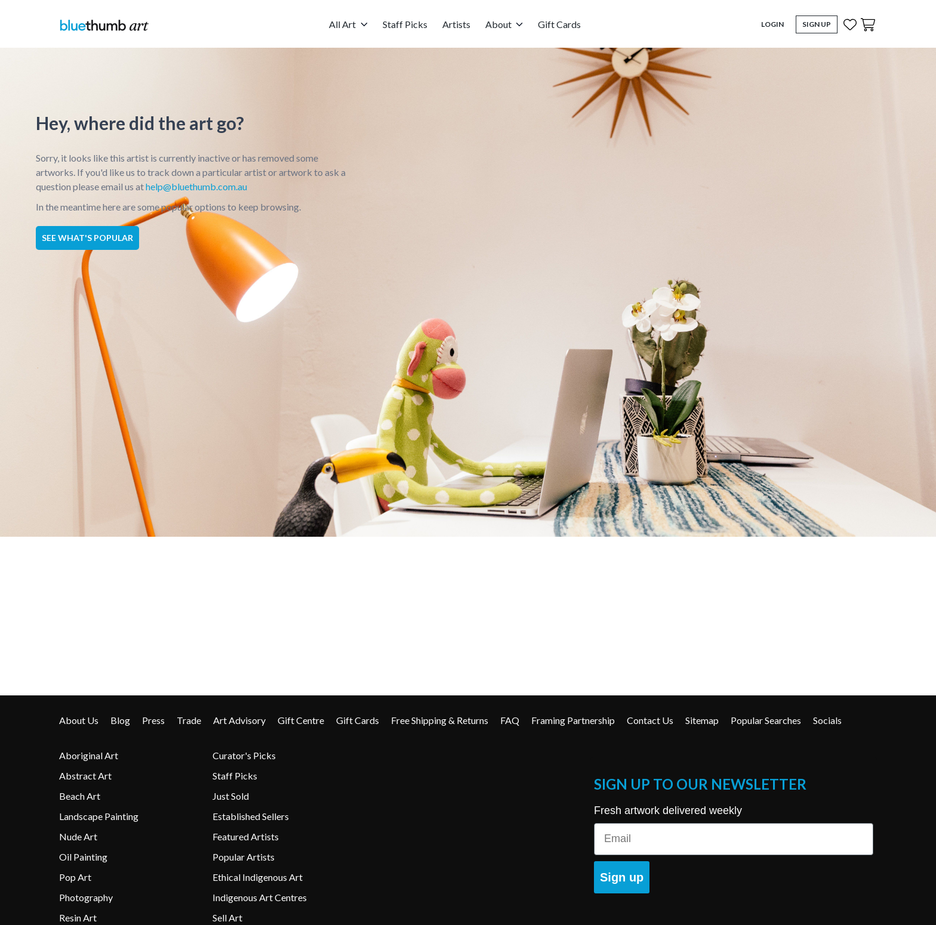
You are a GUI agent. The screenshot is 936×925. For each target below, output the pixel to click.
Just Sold (231, 796)
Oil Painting (83, 856)
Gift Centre (301, 720)
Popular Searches (766, 720)
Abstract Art (85, 775)
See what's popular (87, 238)
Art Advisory (239, 720)
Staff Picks (405, 24)
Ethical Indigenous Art (258, 877)
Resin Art (78, 917)
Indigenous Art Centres (260, 897)
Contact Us (650, 720)
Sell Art (227, 917)
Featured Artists (246, 836)
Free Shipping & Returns (439, 720)
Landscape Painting (98, 816)
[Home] (104, 25)
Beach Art (79, 796)
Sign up (622, 877)
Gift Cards (559, 24)
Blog (120, 720)
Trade (189, 720)
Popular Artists (244, 856)
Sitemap (702, 720)
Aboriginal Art (88, 755)
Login (772, 24)
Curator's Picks (244, 755)
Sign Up (816, 24)
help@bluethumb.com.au (196, 186)
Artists (456, 24)
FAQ (509, 720)
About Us (78, 720)
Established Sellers (251, 816)
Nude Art (78, 836)
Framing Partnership (573, 720)
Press (153, 720)
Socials (827, 720)
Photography (86, 897)
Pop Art (75, 877)
